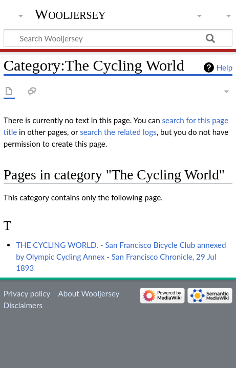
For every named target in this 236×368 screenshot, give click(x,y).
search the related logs (118, 131)
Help (224, 67)
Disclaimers (23, 305)
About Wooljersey (88, 293)
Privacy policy (27, 293)
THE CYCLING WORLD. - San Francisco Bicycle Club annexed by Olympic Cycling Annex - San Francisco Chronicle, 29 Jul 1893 (121, 256)
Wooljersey (70, 14)
